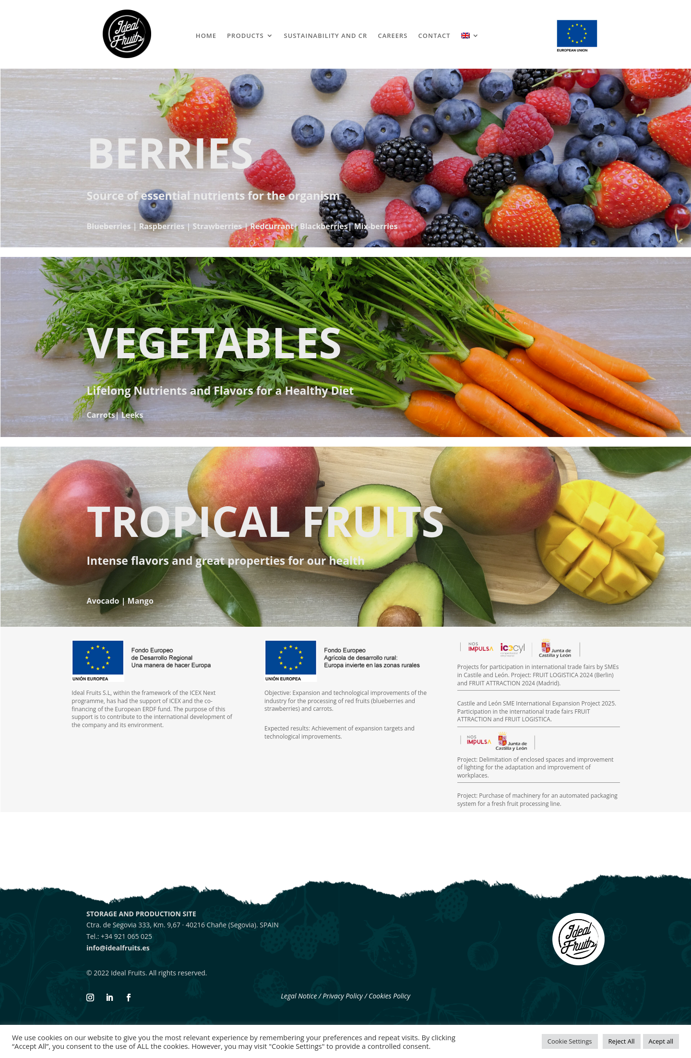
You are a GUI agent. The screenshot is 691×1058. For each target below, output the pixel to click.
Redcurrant (272, 226)
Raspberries (162, 226)
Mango (141, 601)
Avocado (103, 601)
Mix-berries (376, 226)
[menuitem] (470, 37)
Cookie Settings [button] (570, 1041)
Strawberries (217, 226)
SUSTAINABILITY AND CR (326, 36)
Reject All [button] (621, 1041)
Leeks (132, 415)
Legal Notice (299, 995)
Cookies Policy (389, 995)
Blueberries (109, 226)
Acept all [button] (661, 1041)
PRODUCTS (245, 36)
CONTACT (434, 36)
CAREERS (392, 36)
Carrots (101, 415)
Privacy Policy (344, 995)
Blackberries (324, 226)
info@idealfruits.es (118, 947)
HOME (206, 36)
